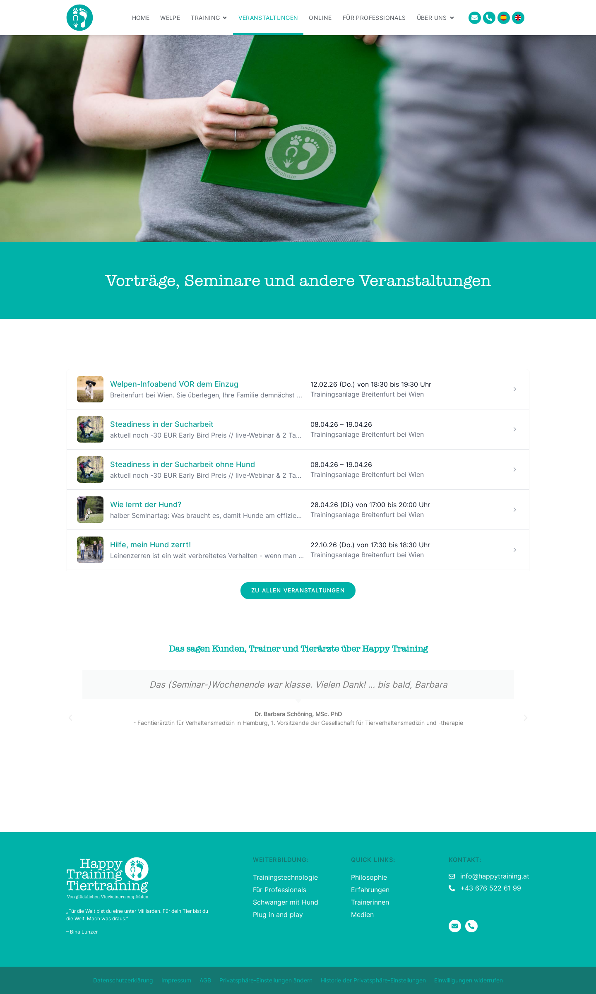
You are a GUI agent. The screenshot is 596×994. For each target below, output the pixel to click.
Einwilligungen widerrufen (468, 980)
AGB (205, 980)
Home (141, 17)
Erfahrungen (370, 890)
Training (209, 18)
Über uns (436, 18)
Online (320, 17)
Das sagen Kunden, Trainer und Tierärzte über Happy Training (298, 649)
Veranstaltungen (268, 17)
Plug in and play (278, 914)
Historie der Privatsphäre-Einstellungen (373, 980)
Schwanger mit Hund (285, 902)
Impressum (176, 980)
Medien (362, 914)
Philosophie (369, 877)
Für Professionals (374, 17)
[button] (70, 718)
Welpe (170, 17)
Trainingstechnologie (285, 877)
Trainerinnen (370, 902)
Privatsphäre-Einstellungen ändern (265, 980)
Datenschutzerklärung (123, 980)
